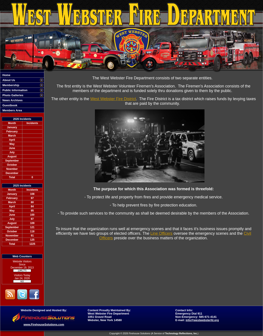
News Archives (12, 100)
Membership (10, 85)
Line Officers (161, 233)
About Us (8, 80)
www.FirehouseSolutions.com (43, 324)
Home (6, 75)
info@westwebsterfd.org (202, 320)
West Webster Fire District (113, 99)
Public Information (14, 90)
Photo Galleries (12, 95)
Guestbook (9, 105)
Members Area (12, 110)
